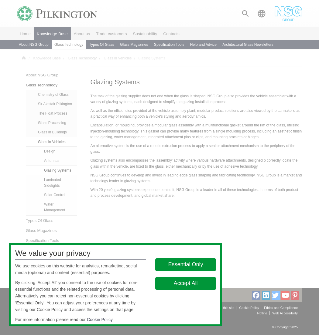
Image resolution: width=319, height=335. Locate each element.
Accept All (185, 283)
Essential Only (185, 264)
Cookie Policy (100, 319)
